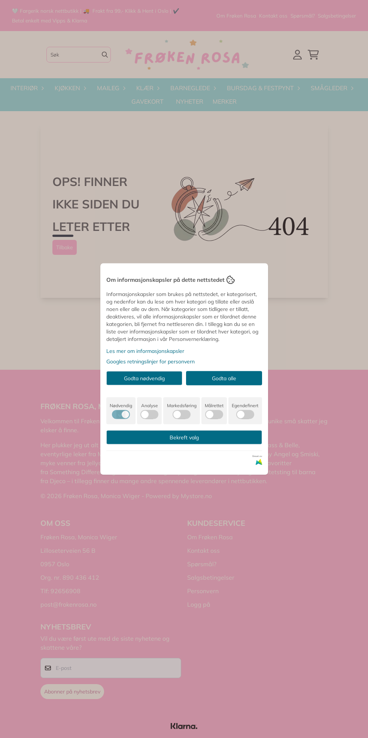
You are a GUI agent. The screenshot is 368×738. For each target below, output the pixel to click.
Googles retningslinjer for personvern (150, 361)
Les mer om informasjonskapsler (145, 351)
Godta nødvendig (144, 378)
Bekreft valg (184, 437)
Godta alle (224, 378)
